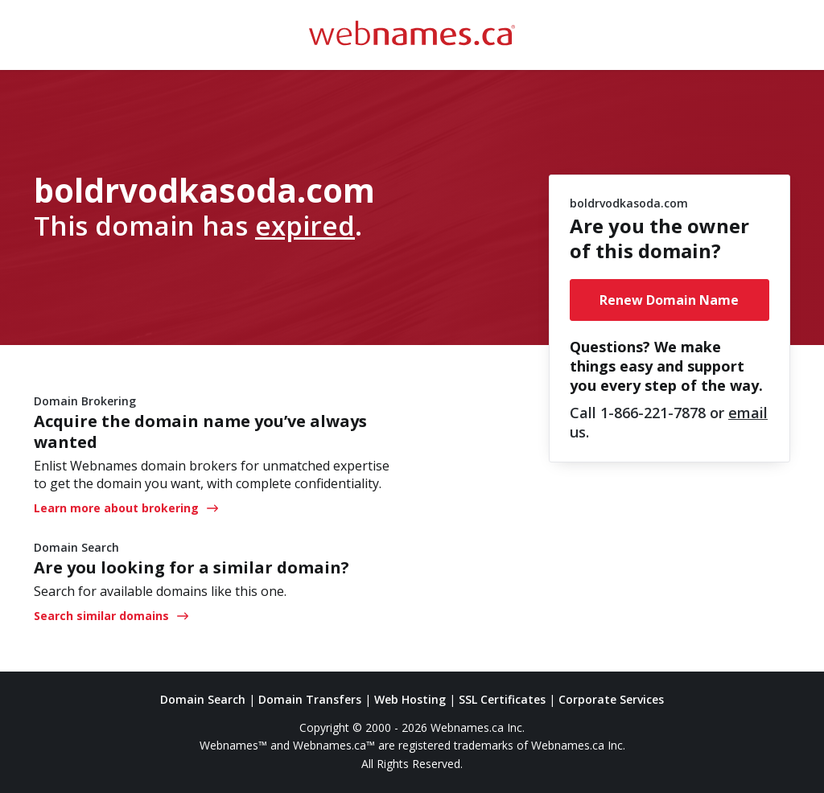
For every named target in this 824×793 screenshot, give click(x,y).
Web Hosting (410, 699)
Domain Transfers (309, 699)
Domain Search (202, 699)
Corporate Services (611, 699)
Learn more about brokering (126, 508)
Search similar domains (111, 615)
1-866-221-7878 (653, 412)
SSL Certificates (502, 699)
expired (305, 225)
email (748, 412)
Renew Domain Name (669, 300)
